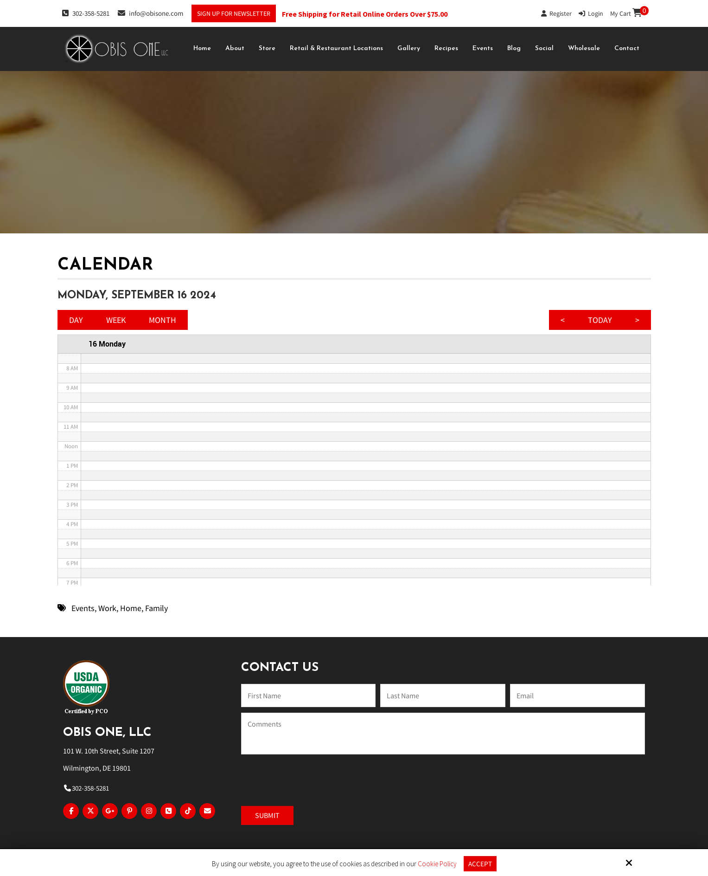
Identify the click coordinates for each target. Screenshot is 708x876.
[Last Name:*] (442, 695)
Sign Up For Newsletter (233, 13)
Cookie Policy (437, 864)
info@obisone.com (150, 13)
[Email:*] (577, 695)
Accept (480, 863)
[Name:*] (308, 695)
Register (556, 13)
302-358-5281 (85, 13)
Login (591, 13)
